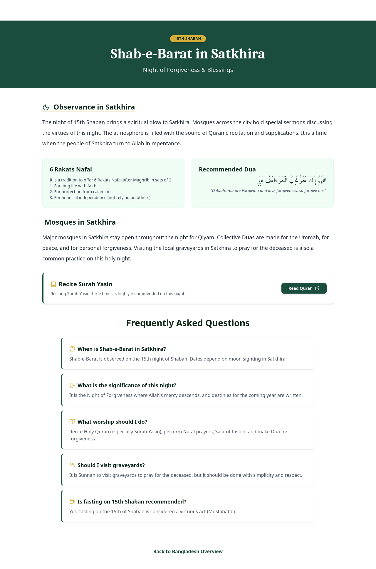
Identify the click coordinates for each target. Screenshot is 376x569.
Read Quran (304, 288)
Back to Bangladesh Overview (188, 551)
